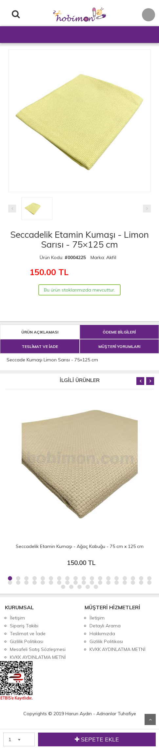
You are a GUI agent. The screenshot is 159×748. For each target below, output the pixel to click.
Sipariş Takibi (24, 626)
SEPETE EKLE (97, 739)
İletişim (17, 618)
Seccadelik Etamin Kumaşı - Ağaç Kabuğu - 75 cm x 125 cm (80, 546)
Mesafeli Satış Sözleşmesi (38, 649)
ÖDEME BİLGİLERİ (119, 332)
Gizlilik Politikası (26, 641)
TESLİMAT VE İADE (40, 346)
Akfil (111, 257)
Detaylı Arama (105, 626)
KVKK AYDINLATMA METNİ (38, 657)
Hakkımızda (102, 634)
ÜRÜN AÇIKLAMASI (39, 332)
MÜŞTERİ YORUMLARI (119, 346)
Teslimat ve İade (28, 634)
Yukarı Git (150, 719)
